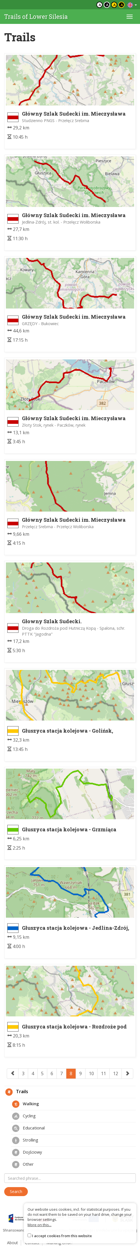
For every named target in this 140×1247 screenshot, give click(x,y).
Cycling (24, 1116)
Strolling (25, 1140)
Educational (28, 1128)
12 (115, 1073)
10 (91, 1073)
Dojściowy (27, 1152)
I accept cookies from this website (62, 1235)
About (12, 1242)
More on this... (39, 1224)
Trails (16, 1092)
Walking (25, 1104)
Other (23, 1164)
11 (103, 1073)
